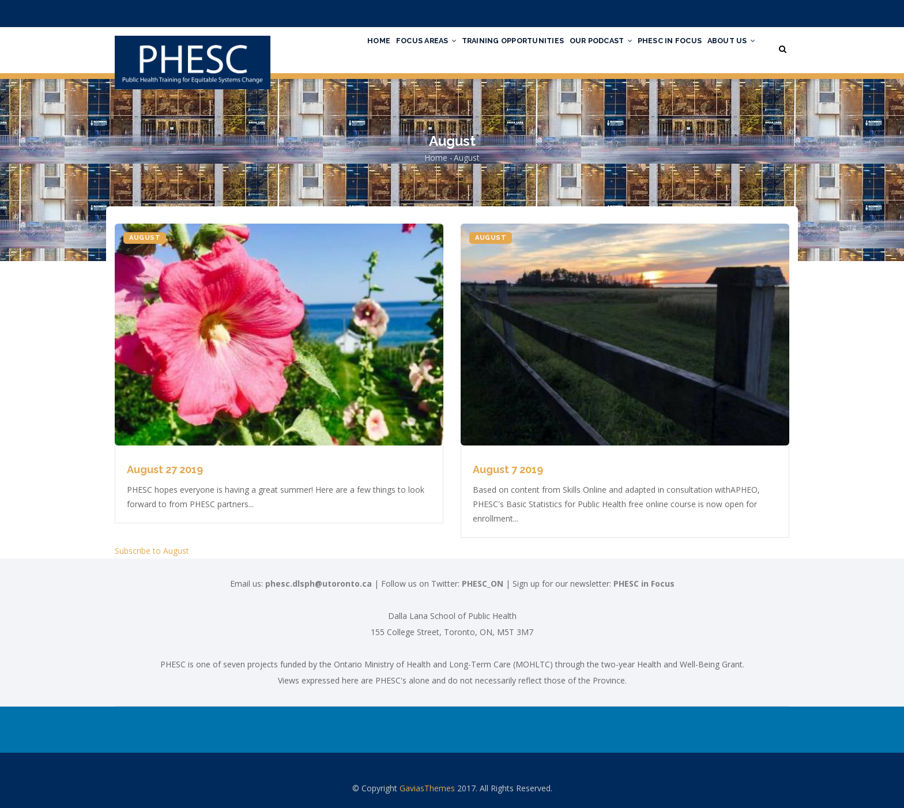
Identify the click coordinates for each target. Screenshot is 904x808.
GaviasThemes (427, 788)
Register (766, 13)
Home (340, 48)
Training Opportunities (488, 48)
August (144, 237)
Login (728, 13)
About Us (728, 48)
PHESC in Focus (660, 48)
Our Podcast (585, 48)
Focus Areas (394, 48)
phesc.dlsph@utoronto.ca (318, 583)
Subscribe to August (152, 550)
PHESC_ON (482, 583)
